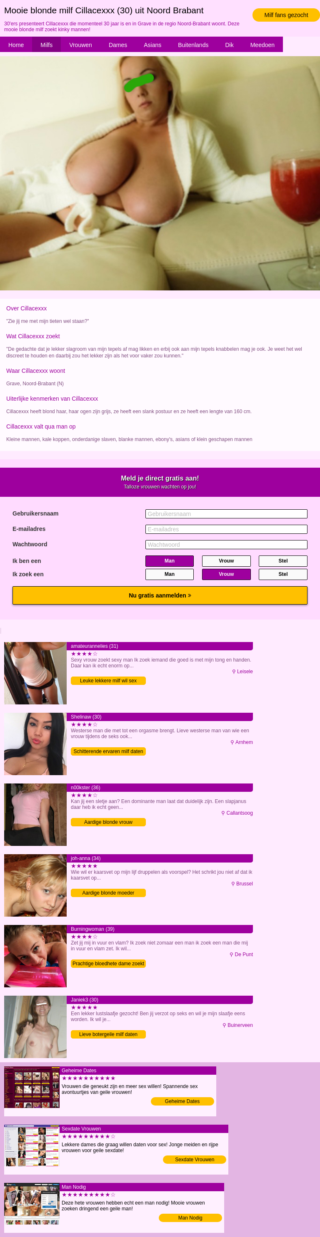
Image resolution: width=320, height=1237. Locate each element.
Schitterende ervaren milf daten (108, 751)
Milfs (46, 45)
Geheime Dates (182, 1101)
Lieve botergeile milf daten (108, 1034)
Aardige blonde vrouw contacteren (108, 822)
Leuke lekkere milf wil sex (108, 681)
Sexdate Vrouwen (194, 1160)
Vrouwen (80, 45)
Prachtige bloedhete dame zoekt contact (108, 964)
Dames (118, 45)
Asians (152, 45)
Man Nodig (190, 1218)
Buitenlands (193, 45)
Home (16, 45)
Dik (229, 45)
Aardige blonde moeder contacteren (108, 893)
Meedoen (262, 45)
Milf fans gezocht (286, 15)
